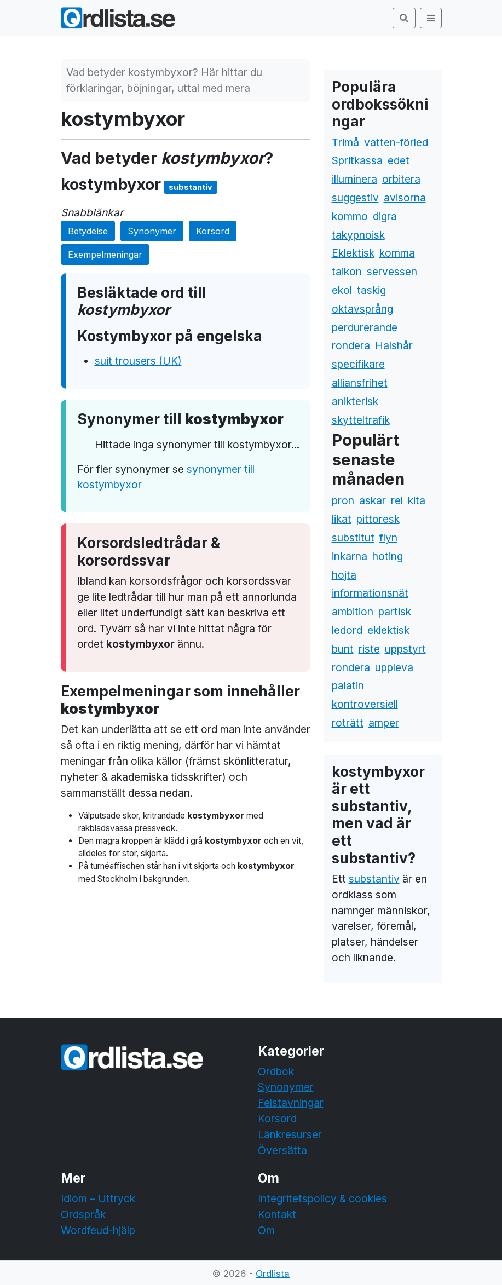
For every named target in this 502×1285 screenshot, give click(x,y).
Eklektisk (353, 253)
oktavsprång (362, 308)
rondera (351, 345)
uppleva (394, 667)
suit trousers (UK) (138, 360)
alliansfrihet (360, 382)
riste (369, 648)
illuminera (354, 179)
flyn (388, 537)
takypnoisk (358, 234)
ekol (342, 290)
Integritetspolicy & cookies (322, 1198)
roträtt (347, 722)
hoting (387, 556)
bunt (343, 648)
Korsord (212, 231)
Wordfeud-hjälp (98, 1230)
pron (343, 500)
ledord (347, 630)
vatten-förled (396, 142)
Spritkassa (357, 160)
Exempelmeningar (105, 254)
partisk (394, 611)
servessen (392, 271)
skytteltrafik (361, 420)
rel (397, 500)
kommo (350, 216)
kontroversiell (365, 704)
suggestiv (355, 197)
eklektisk (388, 630)
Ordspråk (83, 1214)
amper (383, 722)
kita (416, 500)
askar (372, 500)
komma (397, 253)
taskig (371, 290)
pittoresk (378, 519)
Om (266, 1230)
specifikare (358, 364)
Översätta (282, 1150)
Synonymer (152, 231)
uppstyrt (405, 648)
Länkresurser (290, 1134)
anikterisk (355, 401)
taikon (347, 271)
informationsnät (370, 593)
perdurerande (364, 327)
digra (385, 216)
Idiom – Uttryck (98, 1198)
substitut (353, 537)
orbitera (401, 179)
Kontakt (277, 1214)
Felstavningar (291, 1102)
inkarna (349, 556)
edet (398, 160)
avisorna (405, 197)
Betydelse (88, 231)
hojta (344, 574)
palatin (348, 685)
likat (341, 519)
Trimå (345, 142)
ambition (352, 611)
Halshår (394, 345)
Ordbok (276, 1071)
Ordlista (273, 1273)
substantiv (374, 878)
